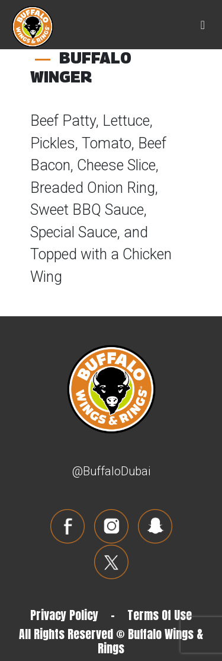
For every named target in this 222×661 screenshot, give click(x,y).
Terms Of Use (159, 615)
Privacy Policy (64, 615)
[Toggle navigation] (203, 25)
